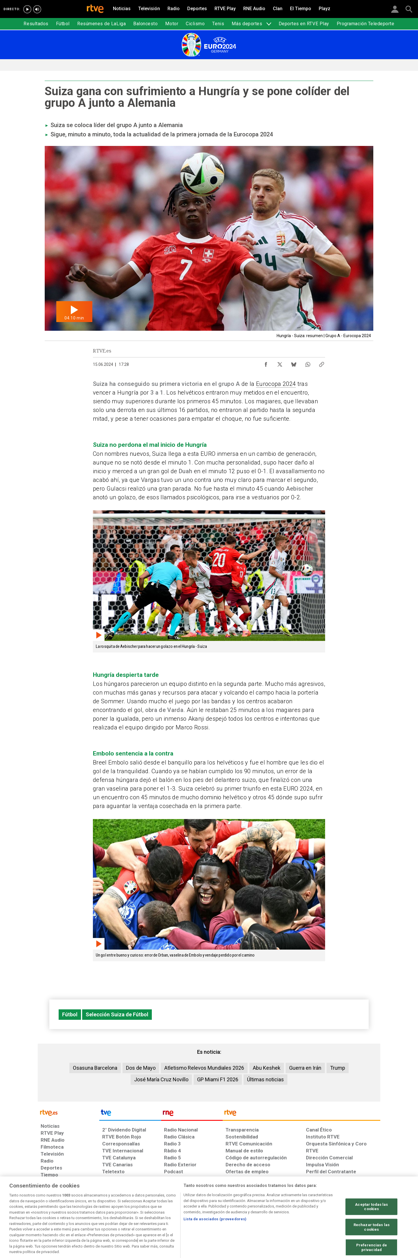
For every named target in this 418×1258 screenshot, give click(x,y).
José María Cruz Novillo (161, 1079)
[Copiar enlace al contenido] (322, 362)
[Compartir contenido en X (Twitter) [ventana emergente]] (280, 362)
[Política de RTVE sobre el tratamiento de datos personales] (94, 1214)
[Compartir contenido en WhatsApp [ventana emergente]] (308, 362)
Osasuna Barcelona (95, 1068)
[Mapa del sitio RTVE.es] (278, 1214)
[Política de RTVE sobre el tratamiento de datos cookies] (146, 1214)
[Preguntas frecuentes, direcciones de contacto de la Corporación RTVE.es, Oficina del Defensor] (309, 1214)
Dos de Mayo (141, 1068)
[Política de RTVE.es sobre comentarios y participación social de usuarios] (354, 1214)
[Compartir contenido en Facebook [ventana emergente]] (266, 362)
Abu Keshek (266, 1068)
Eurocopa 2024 (276, 383)
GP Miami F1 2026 (217, 1079)
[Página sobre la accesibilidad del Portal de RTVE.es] (243, 1214)
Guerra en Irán (305, 1068)
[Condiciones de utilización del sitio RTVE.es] (49, 1214)
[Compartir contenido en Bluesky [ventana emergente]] (294, 362)
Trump (337, 1068)
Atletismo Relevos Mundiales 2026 (204, 1068)
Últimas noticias (265, 1079)
